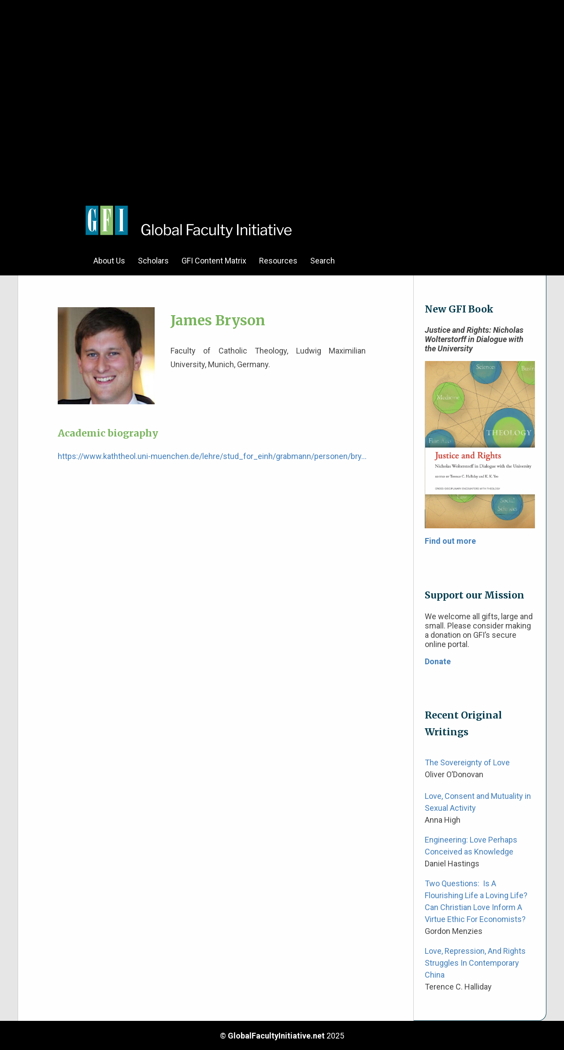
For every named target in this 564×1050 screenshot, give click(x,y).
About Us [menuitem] (109, 260)
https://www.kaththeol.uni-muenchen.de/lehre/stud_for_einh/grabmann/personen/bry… (212, 456)
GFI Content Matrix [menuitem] (214, 260)
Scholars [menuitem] (153, 260)
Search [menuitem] (322, 260)
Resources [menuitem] (278, 260)
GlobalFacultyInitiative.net (276, 1035)
